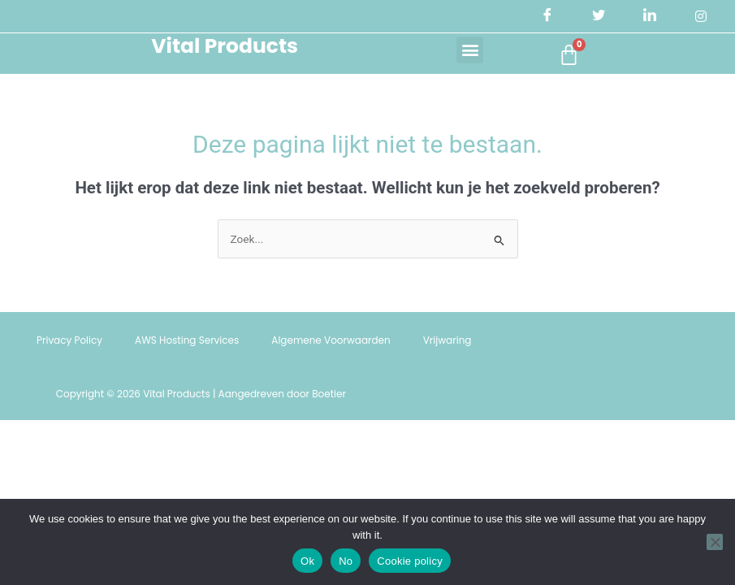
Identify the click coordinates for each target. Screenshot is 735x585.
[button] (466, 50)
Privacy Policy (69, 341)
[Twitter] (597, 16)
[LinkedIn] (649, 16)
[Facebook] (546, 16)
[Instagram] (700, 16)
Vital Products (222, 46)
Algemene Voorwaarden (330, 341)
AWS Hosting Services (187, 341)
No (345, 561)
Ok (307, 561)
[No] (715, 542)
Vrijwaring (447, 341)
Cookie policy (410, 561)
